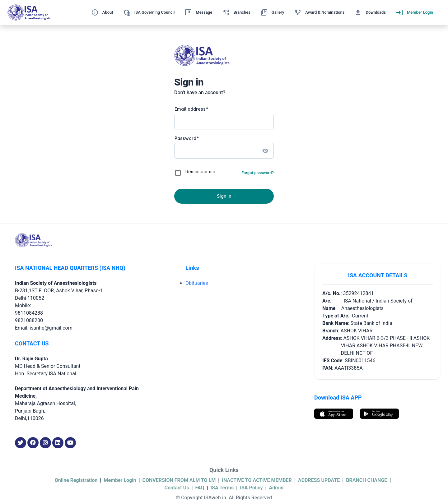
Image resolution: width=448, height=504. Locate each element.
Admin (276, 488)
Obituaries (196, 283)
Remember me (200, 171)
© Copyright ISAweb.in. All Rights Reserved (224, 498)
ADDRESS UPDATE (319, 480)
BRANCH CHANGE (366, 480)
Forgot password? (257, 172)
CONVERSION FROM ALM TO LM (179, 480)
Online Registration (76, 480)
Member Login (120, 480)
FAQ (199, 488)
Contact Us (177, 488)
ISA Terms (222, 488)
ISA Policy (251, 488)
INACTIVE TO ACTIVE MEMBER (257, 480)
